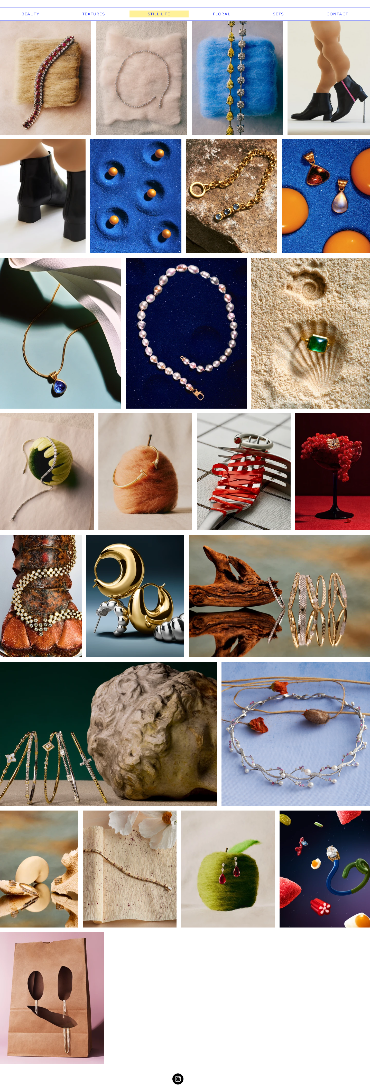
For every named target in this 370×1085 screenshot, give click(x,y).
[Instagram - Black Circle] (177, 1078)
